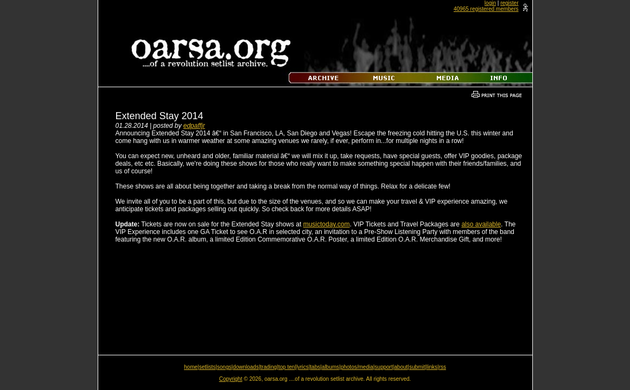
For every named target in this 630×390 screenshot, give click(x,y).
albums (330, 367)
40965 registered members (486, 9)
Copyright (231, 379)
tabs (315, 367)
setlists (207, 367)
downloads (246, 367)
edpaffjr (194, 125)
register (509, 3)
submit (417, 367)
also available (481, 224)
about (401, 367)
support (383, 367)
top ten (286, 367)
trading (268, 367)
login (490, 3)
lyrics (302, 367)
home (191, 367)
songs (224, 367)
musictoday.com (326, 224)
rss (442, 367)
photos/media (357, 367)
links (432, 367)
